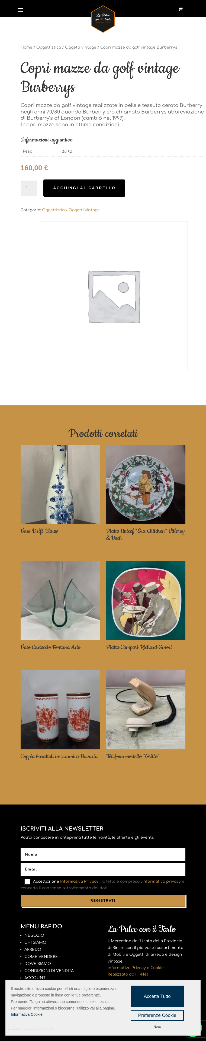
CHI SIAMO (35, 943)
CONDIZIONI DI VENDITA (49, 971)
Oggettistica (48, 47)
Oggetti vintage (80, 47)
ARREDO (32, 950)
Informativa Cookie (27, 1014)
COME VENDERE (41, 957)
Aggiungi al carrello (84, 188)
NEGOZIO (34, 935)
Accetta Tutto (157, 996)
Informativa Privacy (79, 881)
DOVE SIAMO (37, 964)
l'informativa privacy (161, 881)
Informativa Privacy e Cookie (136, 968)
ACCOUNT (35, 978)
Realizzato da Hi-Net (128, 974)
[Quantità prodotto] (29, 188)
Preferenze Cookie (157, 1015)
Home (26, 47)
